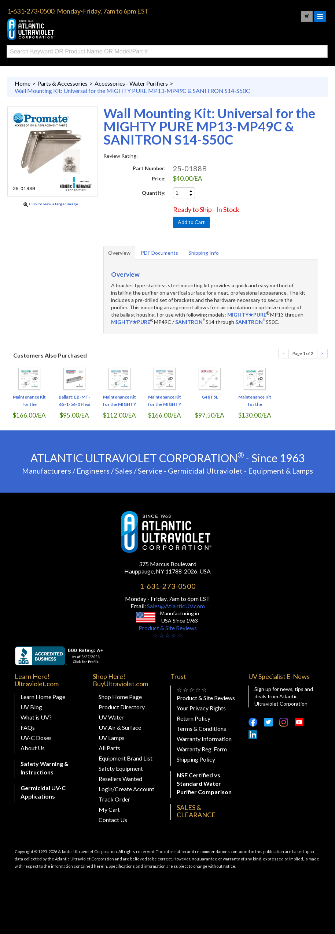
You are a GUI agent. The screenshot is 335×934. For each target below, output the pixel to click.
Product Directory (122, 706)
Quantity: (154, 193)
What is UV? (36, 717)
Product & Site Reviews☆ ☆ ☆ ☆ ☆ (168, 631)
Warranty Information (204, 738)
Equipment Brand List (125, 758)
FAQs (28, 727)
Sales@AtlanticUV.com (175, 605)
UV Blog (31, 706)
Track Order (114, 799)
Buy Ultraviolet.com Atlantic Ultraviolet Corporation (62, 29)
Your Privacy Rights (201, 708)
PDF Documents (159, 253)
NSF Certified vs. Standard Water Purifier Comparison (204, 783)
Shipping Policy (196, 759)
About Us (33, 747)
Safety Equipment (121, 768)
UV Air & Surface (120, 727)
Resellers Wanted (120, 778)
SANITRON (189, 322)
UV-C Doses (36, 737)
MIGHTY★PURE (246, 314)
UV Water (111, 717)
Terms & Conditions (201, 728)
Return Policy (193, 718)
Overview (119, 253)
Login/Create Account (126, 788)
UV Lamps (112, 737)
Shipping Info (203, 253)
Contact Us (113, 819)
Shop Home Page (120, 696)
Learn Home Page (43, 696)
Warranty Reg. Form (202, 749)
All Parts (109, 747)
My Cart (109, 809)
